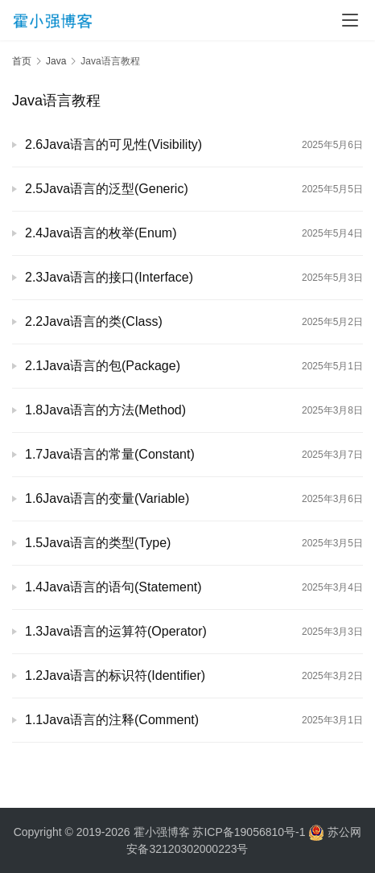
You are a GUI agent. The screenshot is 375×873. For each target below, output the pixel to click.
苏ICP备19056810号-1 (248, 832)
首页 (21, 61)
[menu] (350, 20)
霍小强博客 (162, 832)
